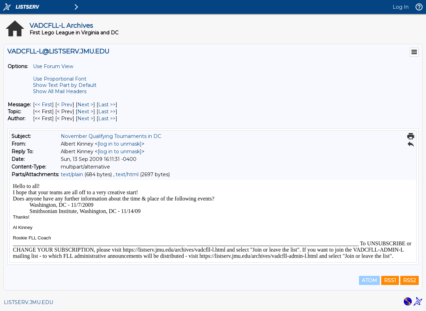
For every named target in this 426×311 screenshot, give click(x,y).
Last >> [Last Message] (107, 104)
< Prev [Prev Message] (65, 104)
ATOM (369, 280)
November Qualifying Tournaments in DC (111, 136)
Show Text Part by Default (65, 85)
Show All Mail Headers (59, 91)
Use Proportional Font (59, 79)
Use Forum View (53, 66)
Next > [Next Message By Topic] (85, 111)
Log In (401, 7)
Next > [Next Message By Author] (85, 118)
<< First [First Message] (43, 104)
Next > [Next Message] (85, 104)
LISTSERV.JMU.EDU (28, 302)
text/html (127, 174)
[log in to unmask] (120, 144)
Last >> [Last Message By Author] (107, 118)
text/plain (72, 174)
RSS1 (390, 280)
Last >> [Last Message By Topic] (107, 111)
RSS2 (409, 280)
